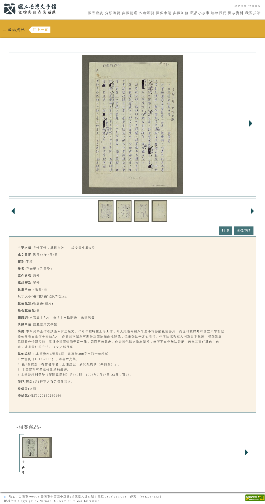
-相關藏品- (29, 427)
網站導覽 (241, 6)
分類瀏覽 (113, 13)
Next (250, 123)
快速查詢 (254, 6)
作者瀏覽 (147, 13)
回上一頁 (40, 30)
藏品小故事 (200, 13)
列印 (225, 230)
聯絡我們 (219, 13)
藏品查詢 (95, 13)
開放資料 (236, 13)
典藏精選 (130, 13)
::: (1, 2)
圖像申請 (164, 13)
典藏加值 (181, 13)
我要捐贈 (253, 13)
